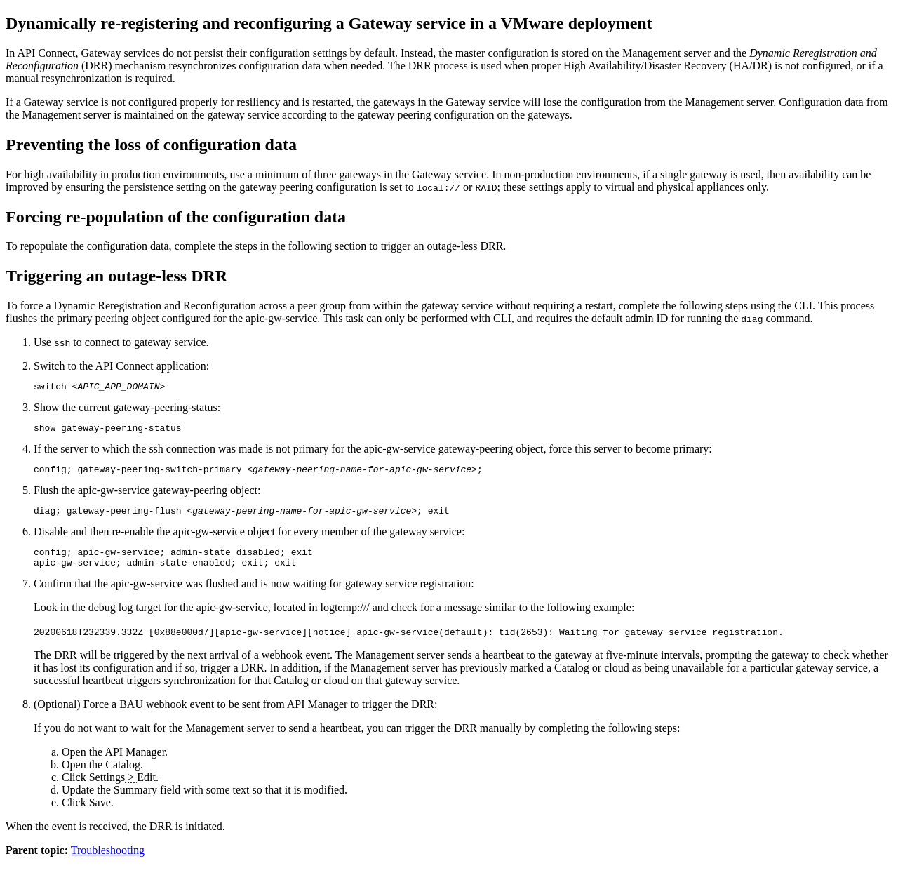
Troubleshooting (108, 863)
